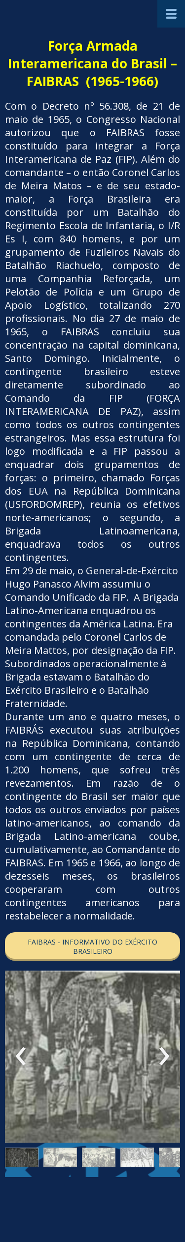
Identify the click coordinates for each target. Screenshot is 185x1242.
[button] (92, 946)
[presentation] (21, 1057)
